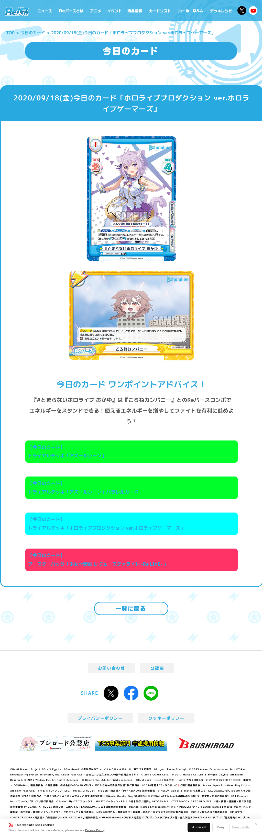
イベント (114, 10)
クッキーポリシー (166, 718)
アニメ (96, 10)
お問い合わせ (111, 668)
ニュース (45, 10)
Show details (241, 827)
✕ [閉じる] (255, 824)
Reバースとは (71, 10)
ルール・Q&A (191, 10)
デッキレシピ (221, 10)
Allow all (199, 827)
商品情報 (135, 10)
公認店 (157, 668)
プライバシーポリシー (100, 718)
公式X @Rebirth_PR (241, 10)
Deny (221, 827)
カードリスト (160, 10)
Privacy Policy (94, 830)
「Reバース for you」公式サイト (17, 11)
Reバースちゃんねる (253, 10)
